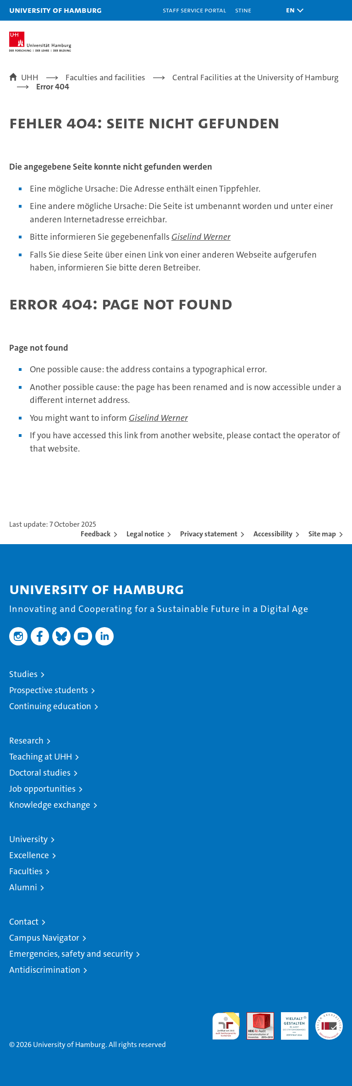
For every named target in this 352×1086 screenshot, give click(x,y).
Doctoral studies (40, 772)
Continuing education (50, 706)
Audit (255, 1017)
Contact (23, 921)
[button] (292, 10)
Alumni (23, 887)
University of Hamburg (55, 10)
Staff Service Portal (194, 10)
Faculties (26, 871)
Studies (23, 674)
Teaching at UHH (40, 756)
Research (26, 740)
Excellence (29, 855)
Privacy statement (208, 534)
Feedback (95, 534)
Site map (322, 534)
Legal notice (145, 534)
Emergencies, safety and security (71, 953)
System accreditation (329, 1021)
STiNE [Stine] (243, 10)
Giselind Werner (201, 237)
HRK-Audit (289, 1021)
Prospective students (48, 690)
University (28, 839)
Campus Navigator (44, 937)
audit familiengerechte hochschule (226, 1026)
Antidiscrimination (44, 970)
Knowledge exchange (49, 804)
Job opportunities (42, 788)
